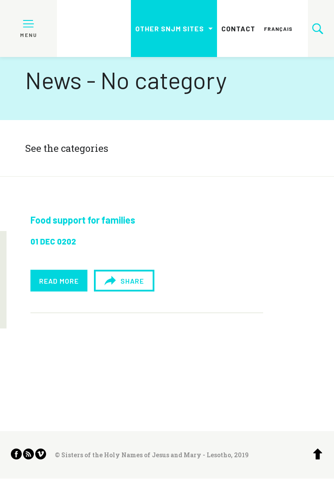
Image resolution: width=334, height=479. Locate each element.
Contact (238, 28)
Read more (59, 281)
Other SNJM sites (169, 28)
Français (278, 29)
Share (124, 280)
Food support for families (82, 219)
